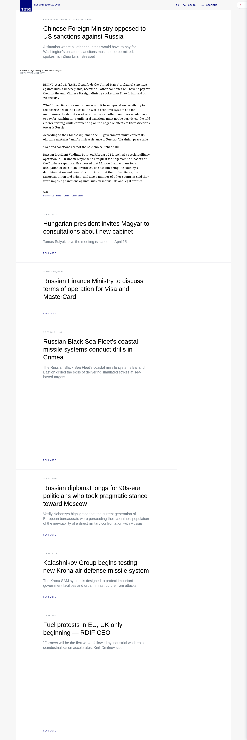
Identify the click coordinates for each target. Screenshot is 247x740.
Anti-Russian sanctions (57, 19)
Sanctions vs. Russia (52, 196)
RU (177, 5)
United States (77, 196)
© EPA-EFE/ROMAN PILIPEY (32, 73)
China (66, 196)
